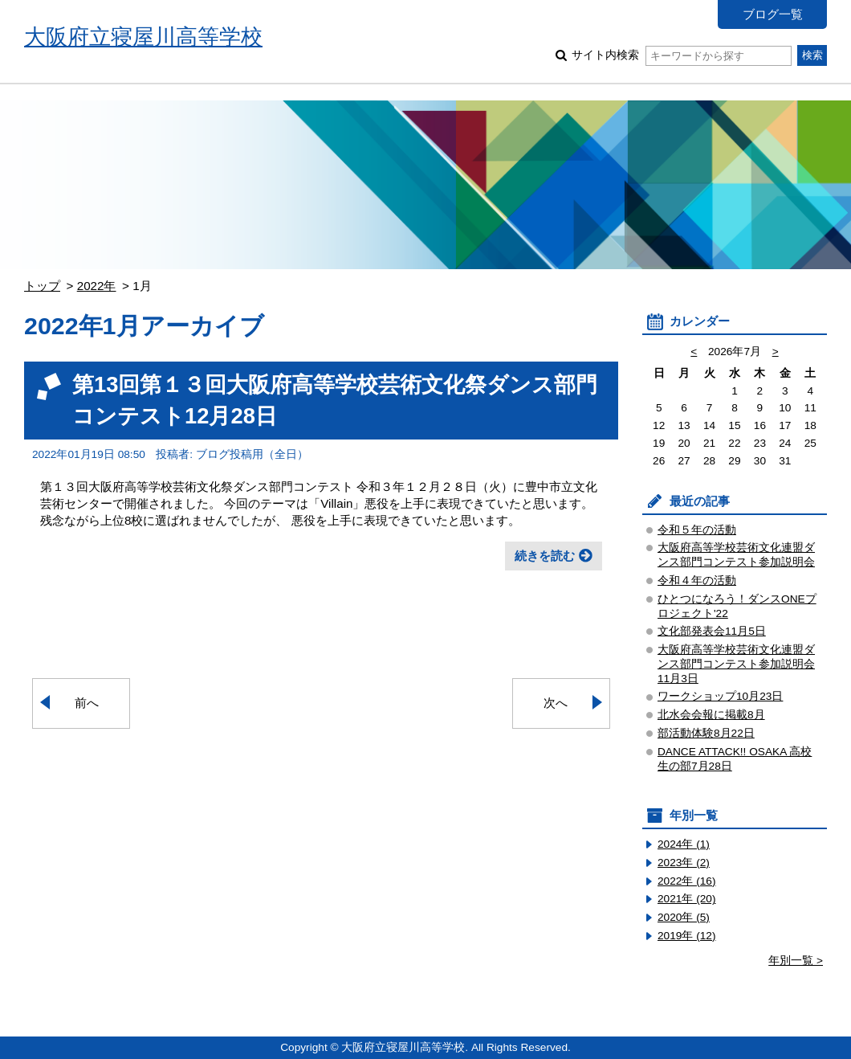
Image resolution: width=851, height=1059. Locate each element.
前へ (87, 702)
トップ (42, 285)
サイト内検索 (681, 55)
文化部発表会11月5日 (712, 631)
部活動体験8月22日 (706, 733)
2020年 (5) (684, 917)
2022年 (96, 285)
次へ (556, 702)
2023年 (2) (684, 863)
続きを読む (545, 555)
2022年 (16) (687, 881)
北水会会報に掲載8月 (711, 715)
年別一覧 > (795, 961)
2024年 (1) (684, 844)
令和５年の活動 (697, 530)
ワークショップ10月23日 (720, 696)
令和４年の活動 (697, 580)
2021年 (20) (687, 899)
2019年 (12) (687, 936)
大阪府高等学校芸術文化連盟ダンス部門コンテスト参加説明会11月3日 (736, 664)
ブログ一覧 (773, 14)
